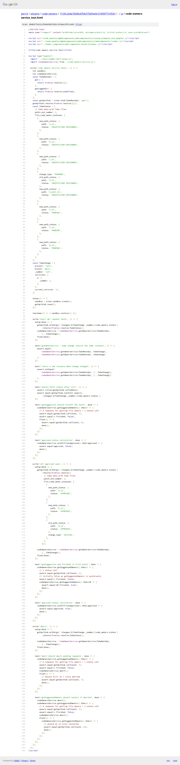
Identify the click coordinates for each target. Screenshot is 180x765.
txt (168, 760)
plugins (35, 13)
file (78, 24)
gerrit (24, 13)
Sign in (174, 4)
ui (122, 13)
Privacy (24, 760)
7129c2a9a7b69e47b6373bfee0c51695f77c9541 (88, 13)
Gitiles (17, 760)
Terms (32, 760)
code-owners (49, 13)
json (175, 760)
